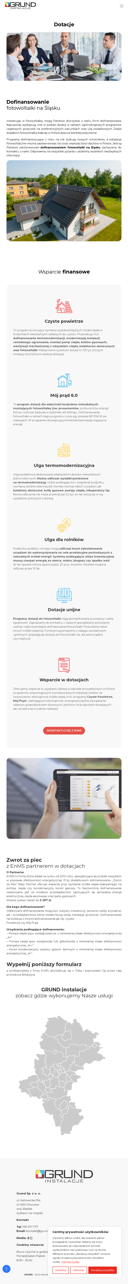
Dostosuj (60, 1270)
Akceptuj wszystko (102, 1270)
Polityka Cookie (71, 1261)
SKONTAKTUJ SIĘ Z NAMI (64, 730)
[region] (84, 1252)
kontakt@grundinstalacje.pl (46, 1231)
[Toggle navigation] (122, 5)
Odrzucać (78, 1270)
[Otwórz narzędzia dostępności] (6, 1269)
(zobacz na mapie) (29, 1213)
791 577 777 (30, 1226)
